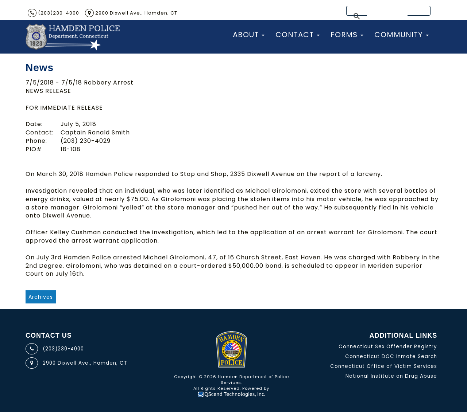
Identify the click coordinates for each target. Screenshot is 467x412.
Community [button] (401, 35)
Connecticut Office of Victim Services (383, 366)
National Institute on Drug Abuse (391, 376)
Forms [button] (347, 35)
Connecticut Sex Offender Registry (388, 346)
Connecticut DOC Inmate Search (391, 356)
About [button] (249, 35)
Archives (40, 297)
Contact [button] (297, 35)
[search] (387, 17)
